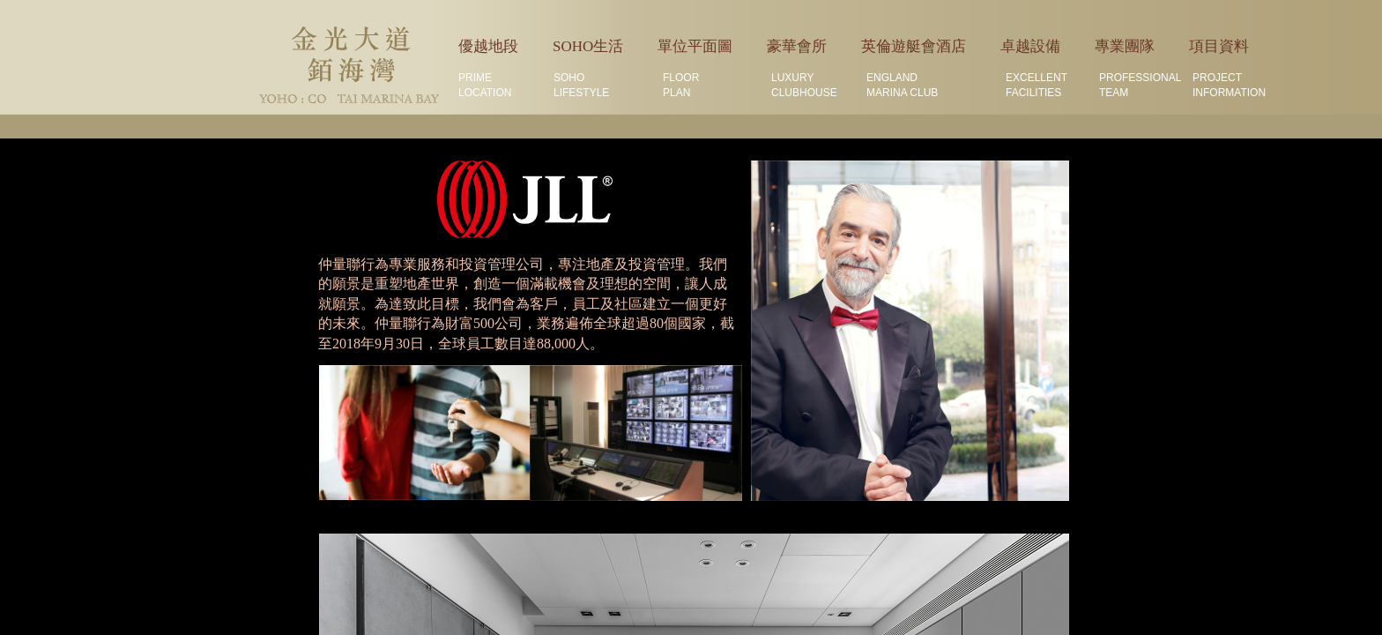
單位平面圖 (695, 46)
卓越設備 (1030, 46)
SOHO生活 (588, 46)
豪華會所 (797, 46)
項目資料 (1219, 46)
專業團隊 (1125, 46)
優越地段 (488, 46)
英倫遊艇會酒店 (913, 46)
